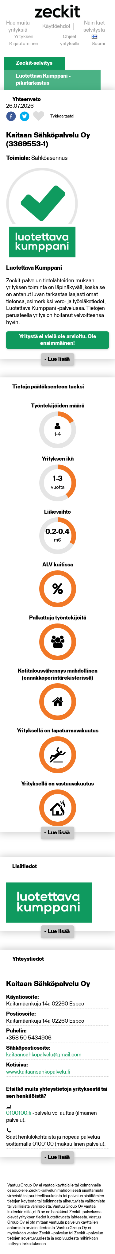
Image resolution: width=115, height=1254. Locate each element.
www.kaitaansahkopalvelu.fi (38, 1072)
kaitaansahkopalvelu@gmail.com (44, 1055)
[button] (11, 116)
